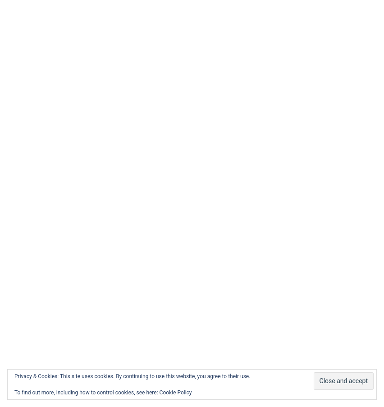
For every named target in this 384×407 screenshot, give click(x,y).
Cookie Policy (176, 392)
